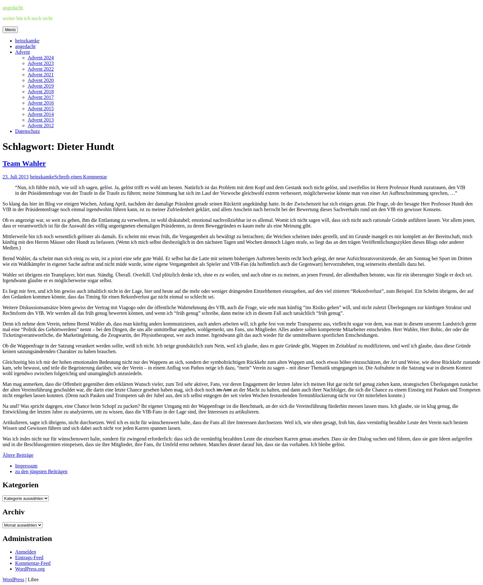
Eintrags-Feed (29, 557)
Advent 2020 (41, 80)
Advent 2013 (41, 120)
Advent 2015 (41, 108)
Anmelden (25, 552)
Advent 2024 (41, 57)
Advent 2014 (41, 114)
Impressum (26, 465)
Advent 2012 (41, 125)
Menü (10, 29)
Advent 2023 (41, 63)
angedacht (13, 7)
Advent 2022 (41, 69)
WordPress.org (30, 568)
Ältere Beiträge (18, 455)
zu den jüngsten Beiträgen (41, 471)
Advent (22, 52)
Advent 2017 (41, 97)
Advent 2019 (41, 86)
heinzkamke (27, 40)
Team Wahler (24, 163)
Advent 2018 (41, 91)
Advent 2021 (41, 74)
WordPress (13, 579)
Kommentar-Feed (33, 563)
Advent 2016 (41, 103)
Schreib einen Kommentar (80, 176)
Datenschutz (27, 131)
